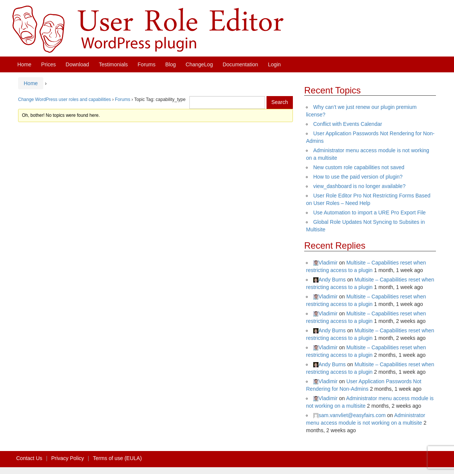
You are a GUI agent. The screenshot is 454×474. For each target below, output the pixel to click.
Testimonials (113, 64)
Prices (48, 64)
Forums (146, 64)
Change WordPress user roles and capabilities (64, 99)
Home (24, 64)
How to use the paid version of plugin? (357, 177)
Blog (170, 64)
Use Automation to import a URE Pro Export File (369, 212)
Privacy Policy (67, 458)
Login (274, 64)
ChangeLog (199, 64)
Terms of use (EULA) (117, 458)
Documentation (240, 64)
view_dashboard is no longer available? (359, 186)
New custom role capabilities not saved (358, 167)
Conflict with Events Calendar (347, 124)
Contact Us (29, 458)
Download (77, 64)
